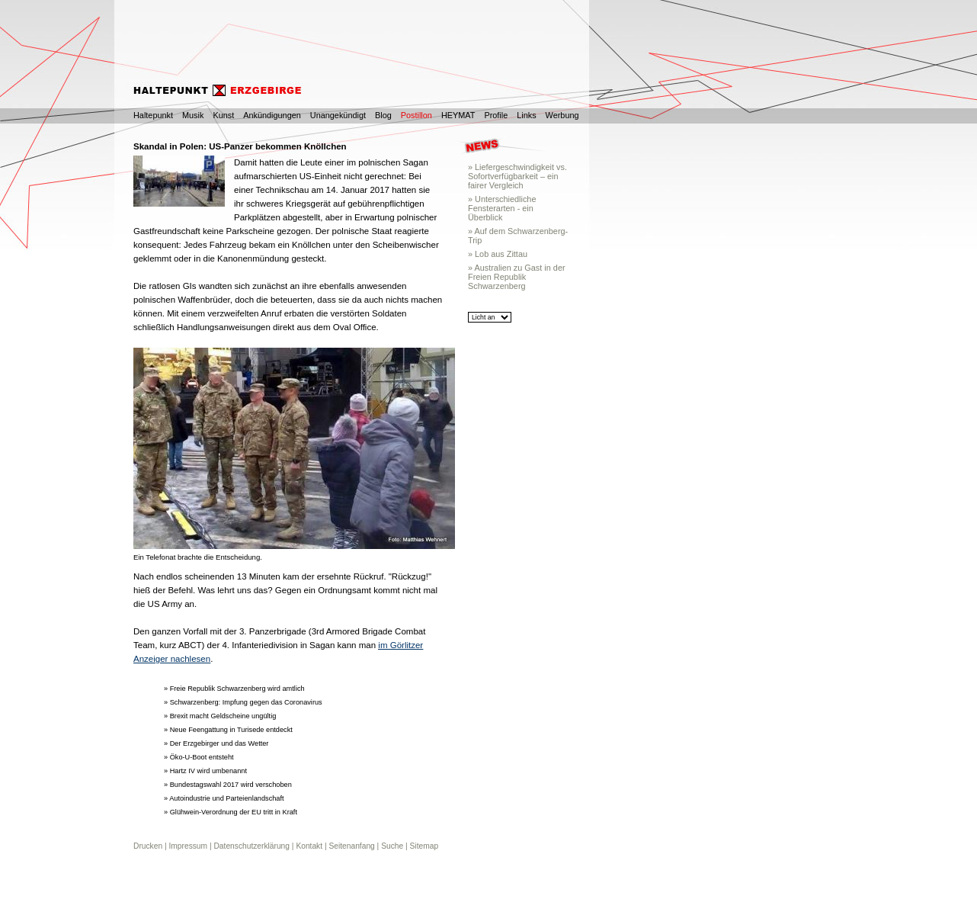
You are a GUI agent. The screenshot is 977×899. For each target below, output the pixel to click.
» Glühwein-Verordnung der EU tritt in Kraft (230, 812)
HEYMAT (458, 115)
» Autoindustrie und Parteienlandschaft (224, 798)
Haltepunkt (153, 115)
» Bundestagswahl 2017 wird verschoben (228, 784)
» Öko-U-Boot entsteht (199, 757)
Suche (392, 846)
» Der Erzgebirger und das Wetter (216, 743)
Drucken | (150, 846)
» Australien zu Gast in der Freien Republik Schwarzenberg (516, 277)
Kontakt (309, 846)
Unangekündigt (338, 115)
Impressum (187, 846)
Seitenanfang (351, 846)
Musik (192, 115)
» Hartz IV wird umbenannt (205, 771)
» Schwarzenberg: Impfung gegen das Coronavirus (243, 702)
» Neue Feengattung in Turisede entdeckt (228, 730)
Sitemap (424, 846)
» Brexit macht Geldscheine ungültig (220, 716)
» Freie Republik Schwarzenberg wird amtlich (234, 688)
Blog (383, 115)
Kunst (223, 115)
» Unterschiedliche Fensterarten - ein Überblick (502, 208)
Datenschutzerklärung (251, 846)
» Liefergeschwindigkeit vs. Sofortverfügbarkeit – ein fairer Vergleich (517, 176)
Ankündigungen (272, 115)
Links (526, 115)
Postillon (416, 115)
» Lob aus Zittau (497, 253)
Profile (496, 115)
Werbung (562, 115)
